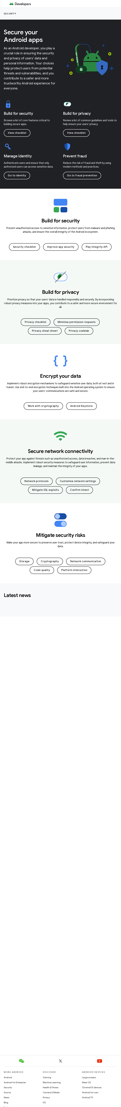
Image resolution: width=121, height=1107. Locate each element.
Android (8, 1077)
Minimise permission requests (77, 322)
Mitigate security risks (60, 535)
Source (7, 1092)
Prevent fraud (75, 156)
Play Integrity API (97, 247)
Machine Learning (52, 1082)
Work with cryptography (43, 406)
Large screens (89, 1077)
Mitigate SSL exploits (45, 490)
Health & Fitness (50, 1087)
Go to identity (17, 175)
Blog (6, 1102)
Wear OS (86, 1082)
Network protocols (36, 481)
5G (44, 1102)
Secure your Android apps (23, 35)
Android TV (87, 1097)
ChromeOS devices (91, 1087)
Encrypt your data (60, 376)
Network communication (85, 561)
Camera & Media (51, 1092)
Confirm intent (79, 490)
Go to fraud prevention (82, 175)
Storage (24, 561)
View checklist (17, 133)
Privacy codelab (79, 330)
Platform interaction (74, 570)
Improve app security (60, 247)
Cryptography (50, 561)
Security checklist (24, 247)
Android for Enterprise (15, 1082)
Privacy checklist (35, 322)
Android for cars (90, 1092)
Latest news (17, 595)
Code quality (42, 570)
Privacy (46, 1097)
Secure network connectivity (60, 451)
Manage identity (18, 156)
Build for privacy (77, 113)
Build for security (18, 113)
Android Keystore (81, 406)
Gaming (47, 1077)
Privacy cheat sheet (45, 330)
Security (10, 13)
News (6, 1097)
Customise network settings (78, 481)
